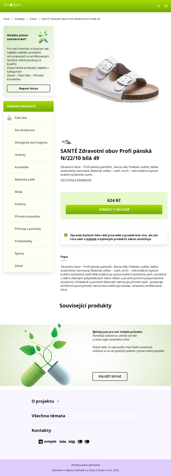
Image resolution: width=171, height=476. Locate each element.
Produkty (19, 18)
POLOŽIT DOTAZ (110, 376)
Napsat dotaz (28, 88)
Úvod (6, 18)
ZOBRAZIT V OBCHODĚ (114, 209)
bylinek (91, 239)
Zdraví (33, 18)
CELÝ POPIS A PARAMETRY (76, 180)
